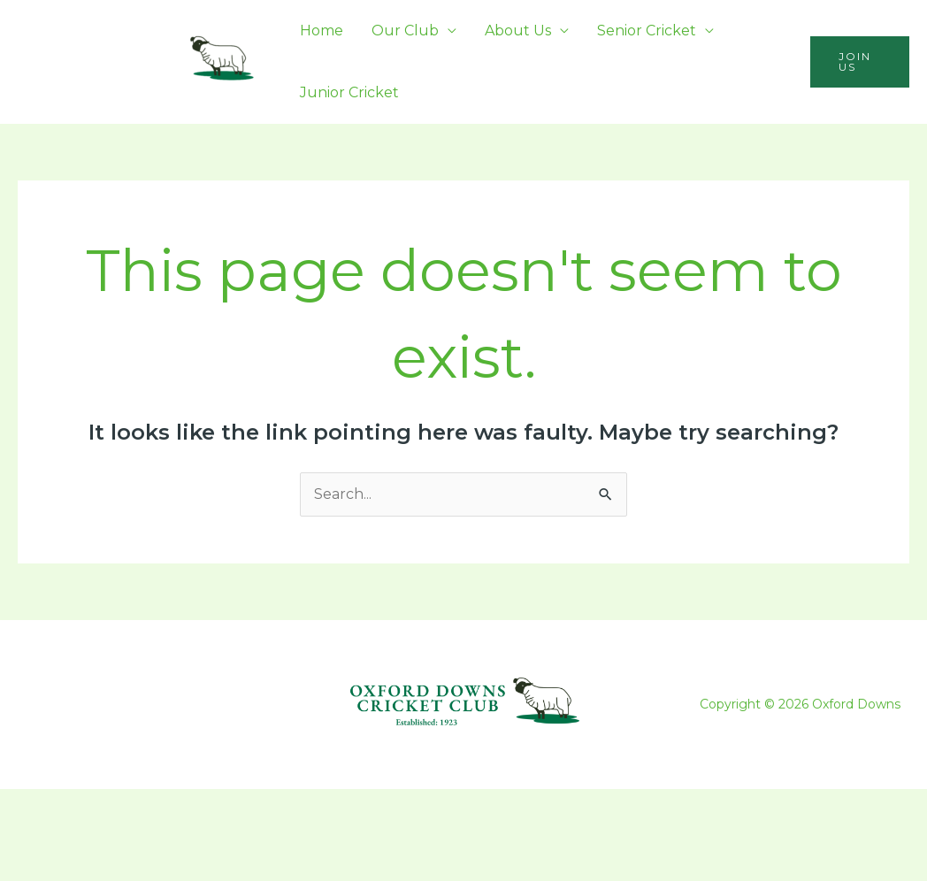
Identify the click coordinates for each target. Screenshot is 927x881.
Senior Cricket (646, 30)
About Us (518, 30)
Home (321, 30)
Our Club (405, 30)
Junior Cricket (349, 92)
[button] (859, 62)
